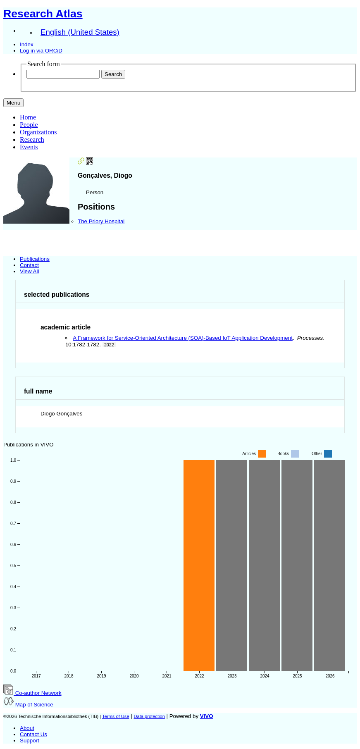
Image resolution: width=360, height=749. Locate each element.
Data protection (149, 716)
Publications (35, 259)
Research (32, 139)
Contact (29, 265)
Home (28, 117)
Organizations (38, 132)
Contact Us (33, 734)
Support (29, 740)
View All (29, 271)
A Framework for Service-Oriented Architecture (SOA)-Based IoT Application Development (183, 338)
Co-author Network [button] (32, 693)
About (27, 728)
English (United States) (80, 32)
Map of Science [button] (28, 704)
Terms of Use (115, 716)
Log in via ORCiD (41, 51)
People (29, 124)
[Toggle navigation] (13, 102)
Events (29, 146)
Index (26, 44)
